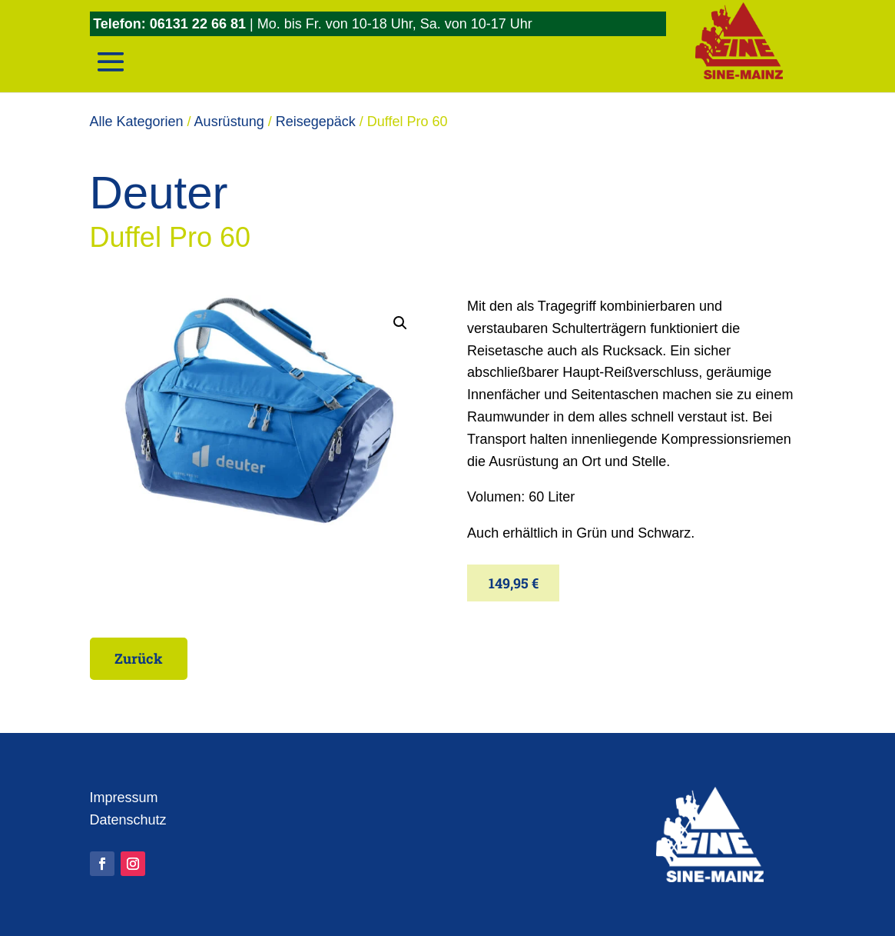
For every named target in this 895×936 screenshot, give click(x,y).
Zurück (138, 658)
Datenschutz (128, 820)
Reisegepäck (316, 121)
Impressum (124, 797)
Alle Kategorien (137, 121)
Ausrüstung (229, 121)
